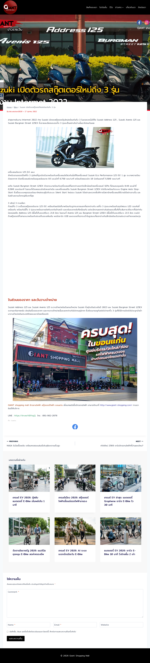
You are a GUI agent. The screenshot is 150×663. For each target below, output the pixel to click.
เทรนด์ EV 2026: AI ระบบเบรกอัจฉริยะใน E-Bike (72, 552)
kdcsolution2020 (15, 111)
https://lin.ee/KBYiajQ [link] (25, 415)
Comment (13, 592)
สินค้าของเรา (91, 7)
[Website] (121, 624)
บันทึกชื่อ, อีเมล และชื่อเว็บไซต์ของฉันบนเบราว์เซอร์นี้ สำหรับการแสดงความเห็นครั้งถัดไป (42, 631)
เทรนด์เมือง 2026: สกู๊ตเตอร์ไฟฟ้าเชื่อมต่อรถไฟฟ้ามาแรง (73, 499)
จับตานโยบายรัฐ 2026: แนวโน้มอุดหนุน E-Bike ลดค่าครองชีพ (29, 552)
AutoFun (13, 421)
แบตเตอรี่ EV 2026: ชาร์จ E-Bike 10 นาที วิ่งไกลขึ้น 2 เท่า (120, 552)
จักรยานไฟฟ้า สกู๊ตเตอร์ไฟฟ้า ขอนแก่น (46, 405)
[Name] (28, 624)
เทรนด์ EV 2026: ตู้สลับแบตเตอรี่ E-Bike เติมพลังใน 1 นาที (28, 501)
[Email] (75, 624)
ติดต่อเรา (142, 7)
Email (57, 624)
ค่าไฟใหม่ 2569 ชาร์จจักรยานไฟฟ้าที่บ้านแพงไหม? (110, 443)
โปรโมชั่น (103, 7)
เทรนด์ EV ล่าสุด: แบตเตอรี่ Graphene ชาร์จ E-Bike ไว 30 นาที (118, 501)
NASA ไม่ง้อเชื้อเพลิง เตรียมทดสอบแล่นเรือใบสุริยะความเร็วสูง (40, 443)
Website (105, 624)
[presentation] (29, 478)
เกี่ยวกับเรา (131, 7)
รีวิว (111, 7)
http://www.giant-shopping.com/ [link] (116, 405)
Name (11, 624)
